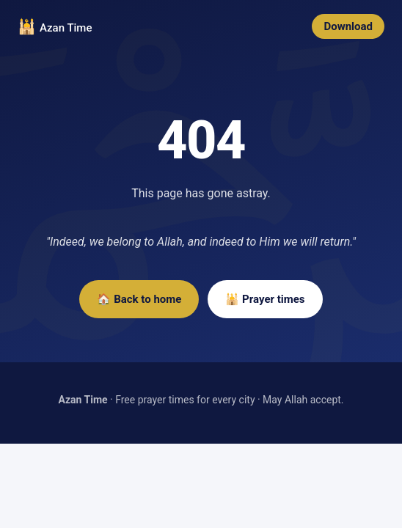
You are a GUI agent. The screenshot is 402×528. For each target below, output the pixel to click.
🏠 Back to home (139, 299)
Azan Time (66, 27)
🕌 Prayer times (264, 299)
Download (348, 26)
